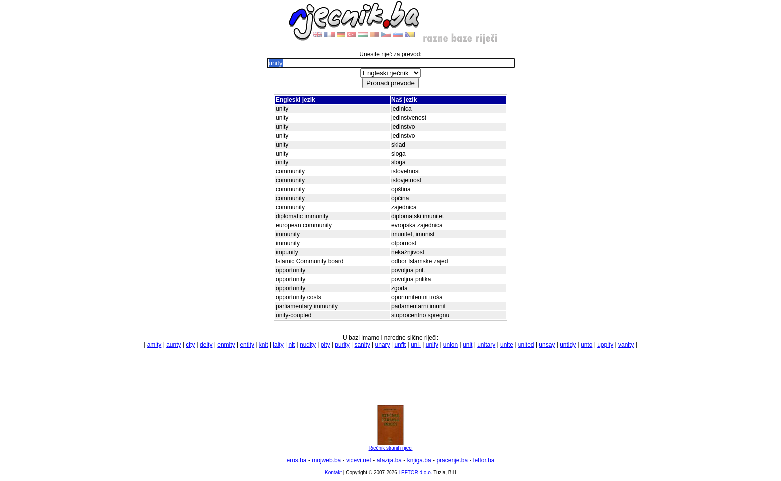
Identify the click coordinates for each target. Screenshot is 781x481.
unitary (486, 344)
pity (325, 344)
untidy (568, 344)
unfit (400, 344)
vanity (626, 344)
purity (342, 344)
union (450, 344)
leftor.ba (484, 460)
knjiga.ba (419, 460)
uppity (605, 344)
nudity (308, 344)
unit (467, 344)
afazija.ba (389, 460)
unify (432, 344)
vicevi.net (358, 460)
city (190, 344)
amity (154, 344)
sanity (362, 344)
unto (586, 344)
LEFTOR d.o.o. (415, 472)
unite (506, 344)
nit (291, 344)
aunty (173, 344)
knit (263, 344)
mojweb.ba (326, 460)
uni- (416, 344)
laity (278, 344)
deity (206, 344)
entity (247, 344)
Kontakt (333, 472)
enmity (226, 344)
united (526, 344)
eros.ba (297, 460)
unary (382, 344)
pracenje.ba (452, 460)
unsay (547, 344)
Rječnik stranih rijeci (390, 446)
